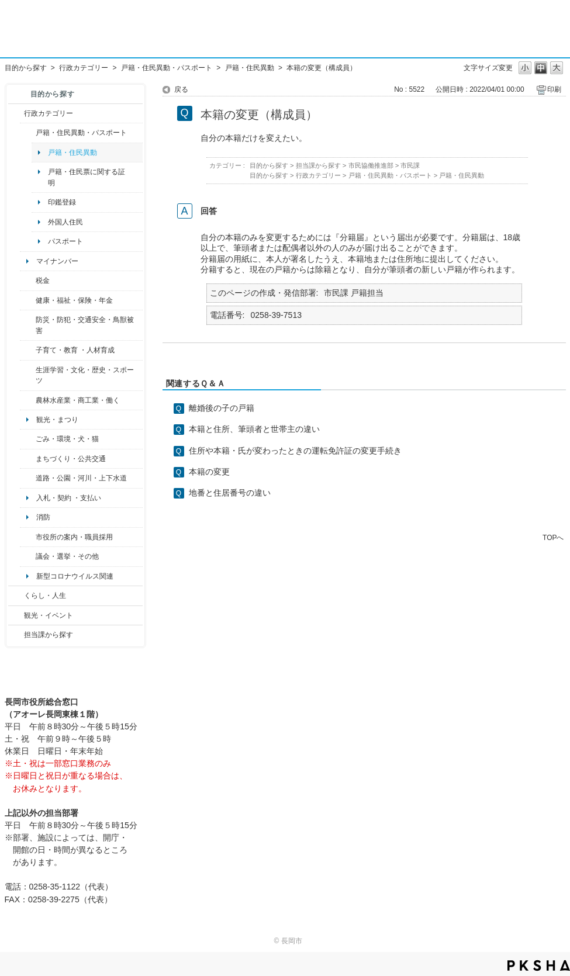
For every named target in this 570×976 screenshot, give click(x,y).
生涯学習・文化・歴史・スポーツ (85, 375)
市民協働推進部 (370, 165)
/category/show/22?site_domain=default (28, 439)
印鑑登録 (62, 202)
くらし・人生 (45, 595)
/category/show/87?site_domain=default (28, 478)
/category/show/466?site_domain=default (28, 556)
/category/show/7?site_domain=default (28, 132)
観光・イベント (48, 615)
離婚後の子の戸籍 (221, 408)
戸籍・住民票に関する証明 (86, 177)
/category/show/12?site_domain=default (16, 595)
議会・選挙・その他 (67, 556)
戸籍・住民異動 (249, 68)
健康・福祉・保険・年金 (74, 300)
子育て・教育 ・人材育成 (75, 350)
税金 (43, 280)
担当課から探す (48, 635)
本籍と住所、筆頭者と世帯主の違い (254, 429)
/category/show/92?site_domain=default (28, 280)
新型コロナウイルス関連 (74, 576)
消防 (43, 517)
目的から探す (26, 68)
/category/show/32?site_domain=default (28, 537)
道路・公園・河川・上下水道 (81, 478)
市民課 (410, 165)
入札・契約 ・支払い (68, 498)
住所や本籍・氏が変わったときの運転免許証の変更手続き (295, 450)
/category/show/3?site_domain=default (16, 113)
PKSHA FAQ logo (538, 965)
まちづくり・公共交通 (71, 459)
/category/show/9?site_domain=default (16, 634)
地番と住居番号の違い (230, 492)
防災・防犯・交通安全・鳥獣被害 (85, 325)
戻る (181, 89)
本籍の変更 (209, 471)
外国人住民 (65, 222)
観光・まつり (57, 420)
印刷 (554, 89)
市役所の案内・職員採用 (74, 537)
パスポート (65, 241)
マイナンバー (57, 261)
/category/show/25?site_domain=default (28, 325)
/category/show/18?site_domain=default (16, 615)
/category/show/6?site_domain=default (28, 459)
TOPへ (553, 537)
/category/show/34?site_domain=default (28, 400)
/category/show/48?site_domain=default (28, 350)
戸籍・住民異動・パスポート (166, 68)
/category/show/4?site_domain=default (28, 300)
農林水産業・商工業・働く (78, 400)
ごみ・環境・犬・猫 (67, 439)
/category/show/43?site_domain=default (28, 375)
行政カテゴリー (83, 68)
